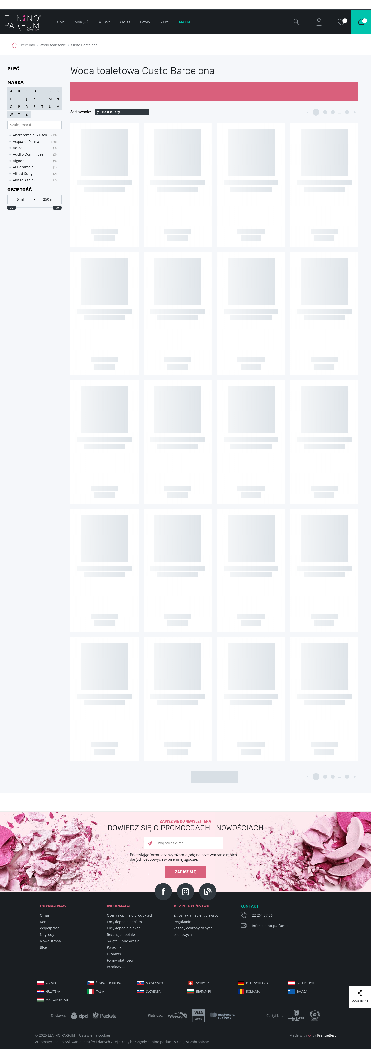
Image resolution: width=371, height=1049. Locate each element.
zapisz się (185, 872)
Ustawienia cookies (95, 1035)
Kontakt (46, 921)
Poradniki (114, 947)
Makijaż (82, 22)
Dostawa (114, 953)
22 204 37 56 (262, 915)
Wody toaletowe (53, 45)
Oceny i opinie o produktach (130, 915)
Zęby (165, 22)
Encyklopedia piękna (124, 928)
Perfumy (28, 45)
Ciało (125, 22)
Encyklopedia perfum (124, 921)
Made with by (312, 1035)
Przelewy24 (116, 966)
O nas (45, 915)
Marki (184, 22)
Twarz (145, 22)
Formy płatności (120, 960)
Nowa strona (50, 941)
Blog (43, 947)
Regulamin (182, 921)
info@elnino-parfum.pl (271, 925)
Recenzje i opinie (121, 934)
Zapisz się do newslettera (185, 825)
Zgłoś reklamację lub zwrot (196, 915)
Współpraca (49, 928)
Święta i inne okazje (123, 941)
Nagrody (47, 934)
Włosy (104, 22)
